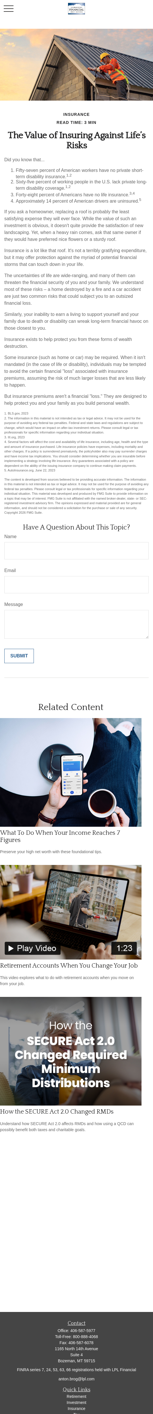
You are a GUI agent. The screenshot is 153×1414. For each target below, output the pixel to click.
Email (10, 570)
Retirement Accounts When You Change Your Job (69, 965)
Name (10, 536)
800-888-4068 (85, 1336)
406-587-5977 (82, 1330)
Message (13, 604)
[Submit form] (19, 656)
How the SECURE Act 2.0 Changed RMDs (57, 1111)
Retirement (76, 1396)
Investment (76, 1402)
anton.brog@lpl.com (77, 1379)
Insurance (76, 1408)
